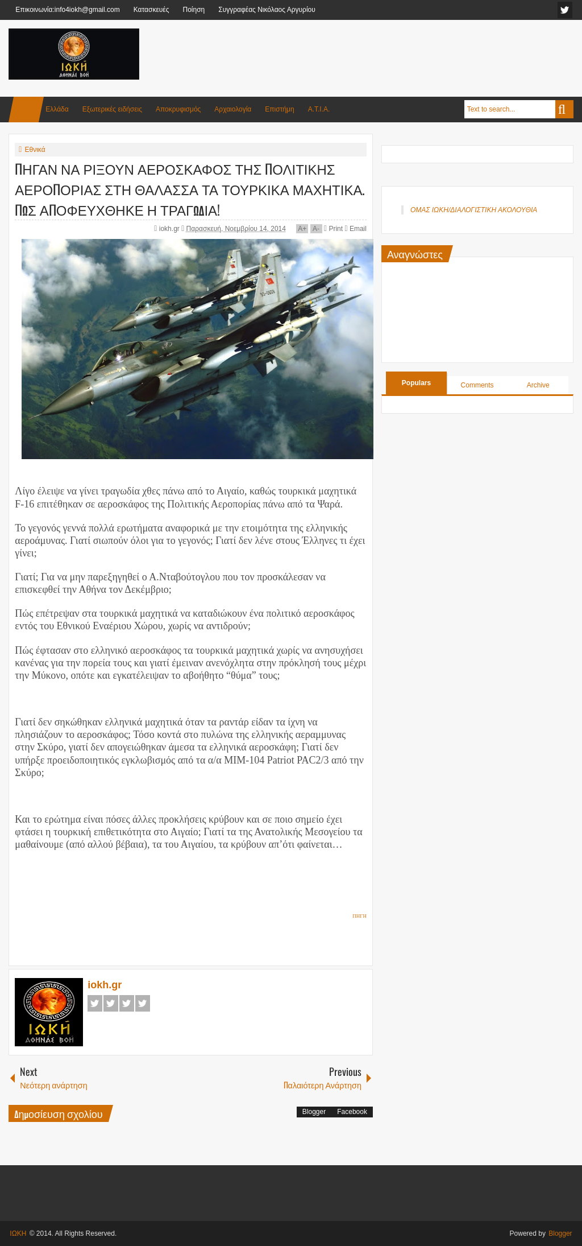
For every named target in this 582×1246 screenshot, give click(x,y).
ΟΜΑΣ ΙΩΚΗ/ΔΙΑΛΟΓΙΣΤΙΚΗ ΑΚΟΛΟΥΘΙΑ (473, 210)
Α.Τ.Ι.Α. (319, 109)
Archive (538, 385)
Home (26, 109)
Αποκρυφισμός (178, 109)
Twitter (110, 1003)
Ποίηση (193, 10)
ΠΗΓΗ (359, 916)
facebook (565, 10)
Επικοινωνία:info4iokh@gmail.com (67, 10)
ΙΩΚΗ (18, 1233)
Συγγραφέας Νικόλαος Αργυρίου (266, 10)
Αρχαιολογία (232, 109)
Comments (477, 385)
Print (333, 229)
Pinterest (142, 1003)
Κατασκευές (151, 10)
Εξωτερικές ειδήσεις (112, 109)
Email (355, 229)
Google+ (126, 1003)
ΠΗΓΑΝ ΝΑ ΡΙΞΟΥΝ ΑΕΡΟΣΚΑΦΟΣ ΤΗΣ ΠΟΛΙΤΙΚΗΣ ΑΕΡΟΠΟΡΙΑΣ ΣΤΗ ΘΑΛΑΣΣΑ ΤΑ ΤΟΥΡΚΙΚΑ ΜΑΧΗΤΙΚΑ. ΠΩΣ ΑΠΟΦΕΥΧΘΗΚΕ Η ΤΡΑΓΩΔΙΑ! (190, 189)
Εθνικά (34, 150)
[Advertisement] (366, 56)
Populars (416, 383)
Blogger (314, 1112)
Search (564, 109)
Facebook (95, 1003)
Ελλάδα (56, 109)
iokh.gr (170, 229)
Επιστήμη (279, 109)
